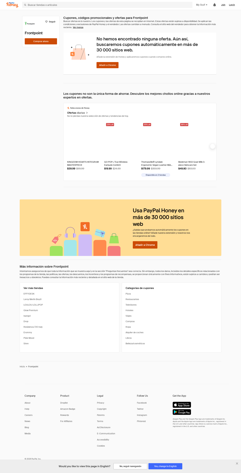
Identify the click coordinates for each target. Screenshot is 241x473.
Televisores (131, 304)
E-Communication (106, 433)
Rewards (64, 415)
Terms (100, 421)
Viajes (128, 315)
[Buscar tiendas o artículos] (107, 5)
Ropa (128, 327)
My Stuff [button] (202, 4)
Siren (26, 343)
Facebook (142, 402)
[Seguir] (50, 22)
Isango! (27, 315)
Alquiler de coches (134, 332)
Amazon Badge (67, 409)
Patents (101, 415)
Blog (27, 427)
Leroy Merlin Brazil (32, 299)
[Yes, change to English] (165, 466)
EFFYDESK (29, 293)
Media (28, 433)
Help (27, 409)
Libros (129, 338)
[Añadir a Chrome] (108, 65)
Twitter (140, 409)
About (27, 402)
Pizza (128, 293)
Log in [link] (232, 4)
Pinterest (141, 421)
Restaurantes (132, 299)
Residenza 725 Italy (33, 327)
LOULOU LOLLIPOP (33, 304)
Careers (28, 415)
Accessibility (103, 439)
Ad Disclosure (103, 427)
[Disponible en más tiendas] (155, 175)
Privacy (100, 402)
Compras (130, 321)
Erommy (28, 332)
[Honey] (12, 5)
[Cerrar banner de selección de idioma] (237, 463)
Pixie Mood (29, 338)
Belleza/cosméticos (135, 343)
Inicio (22, 366)
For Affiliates (66, 421)
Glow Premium (31, 310)
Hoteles (129, 310)
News (27, 421)
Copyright (102, 409)
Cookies (101, 445)
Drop (26, 321)
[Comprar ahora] (41, 41)
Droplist (64, 402)
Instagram (142, 415)
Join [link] (223, 4)
